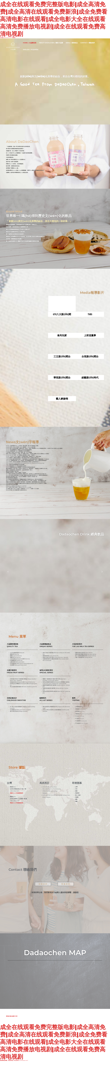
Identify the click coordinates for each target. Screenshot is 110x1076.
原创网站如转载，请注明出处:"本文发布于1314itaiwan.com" (14, 1075)
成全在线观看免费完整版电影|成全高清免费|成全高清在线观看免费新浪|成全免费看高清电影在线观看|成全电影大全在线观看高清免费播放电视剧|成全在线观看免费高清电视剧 (53, 1052)
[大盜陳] (55, 986)
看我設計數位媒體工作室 (11, 1023)
